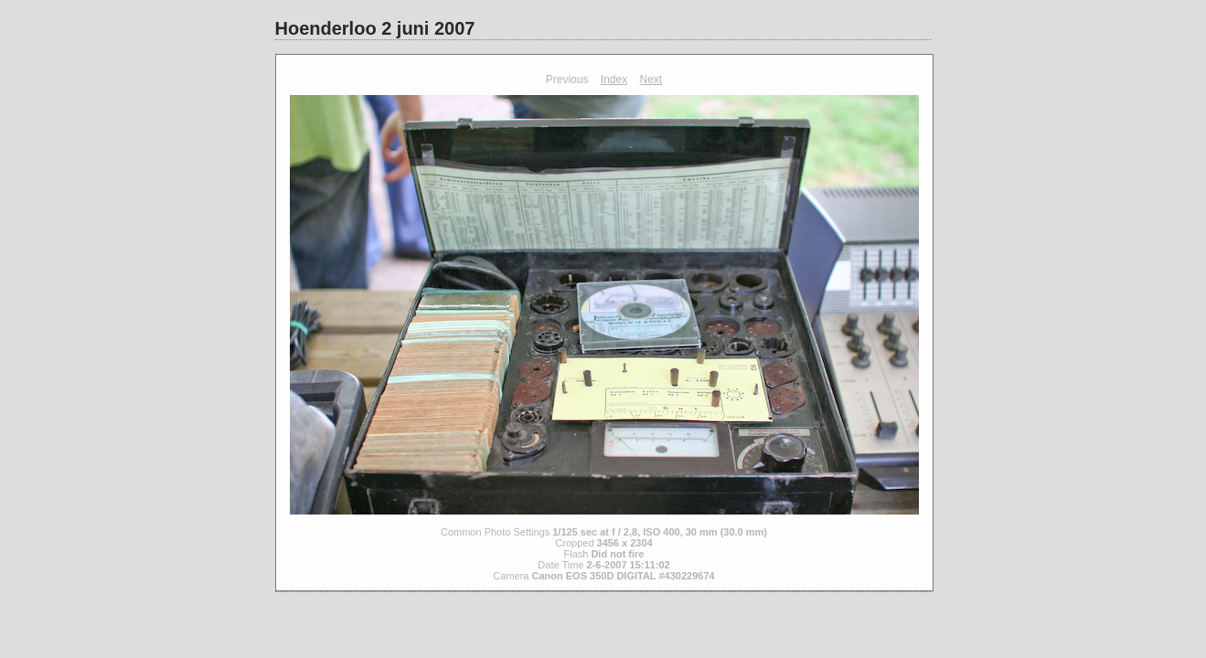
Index (614, 79)
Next (651, 79)
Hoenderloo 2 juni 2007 (375, 28)
